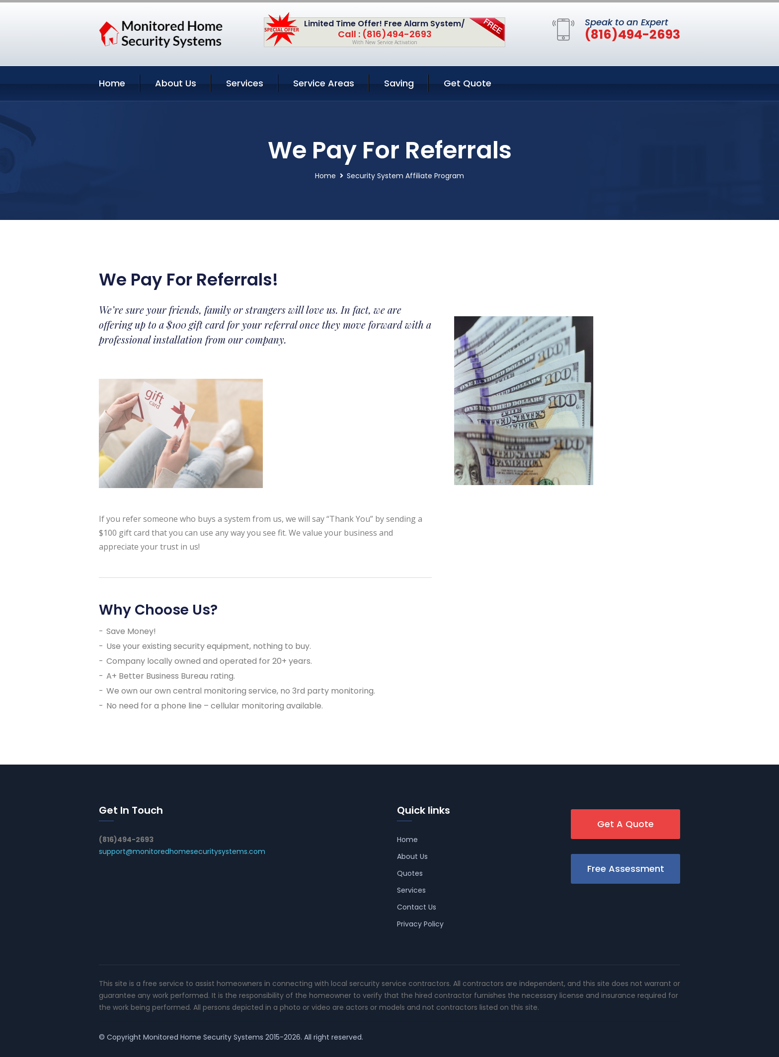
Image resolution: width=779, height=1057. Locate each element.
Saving (399, 83)
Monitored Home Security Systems (203, 1037)
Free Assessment (625, 868)
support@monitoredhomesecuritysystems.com (182, 851)
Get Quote (467, 83)
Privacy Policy (420, 924)
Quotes (410, 873)
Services (244, 83)
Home (112, 83)
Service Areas (323, 83)
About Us (175, 83)
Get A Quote (625, 824)
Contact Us (416, 907)
